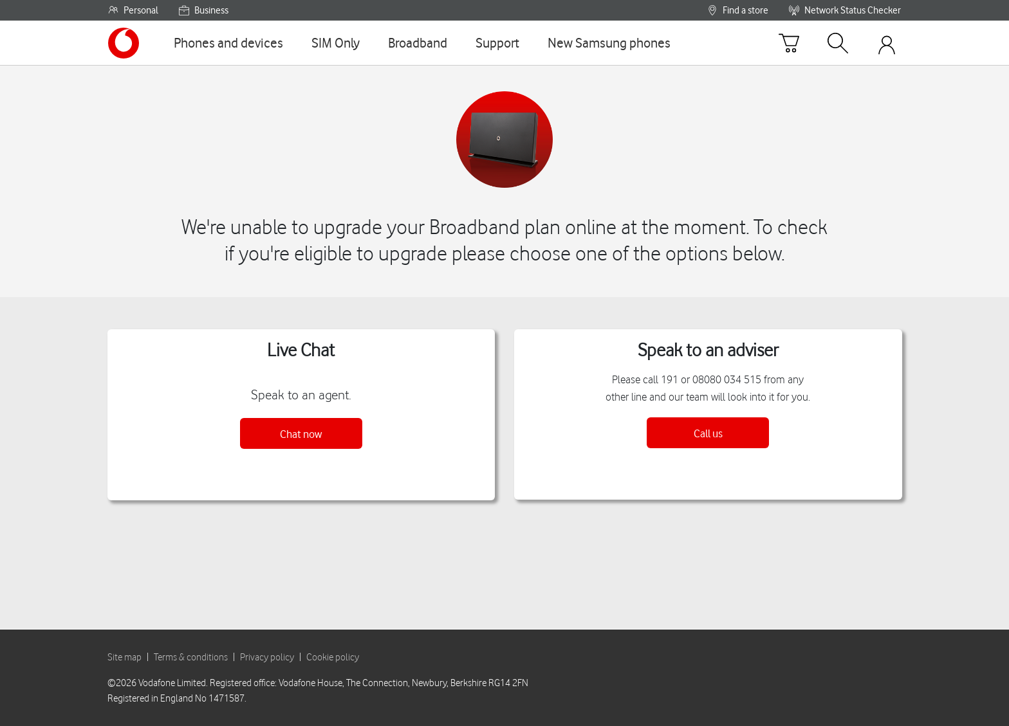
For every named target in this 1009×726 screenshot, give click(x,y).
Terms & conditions (191, 656)
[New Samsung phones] (609, 43)
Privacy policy (267, 656)
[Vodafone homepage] (123, 43)
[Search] (838, 43)
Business (203, 10)
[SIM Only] (336, 43)
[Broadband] (417, 43)
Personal (133, 10)
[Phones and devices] (228, 43)
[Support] (497, 43)
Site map (124, 656)
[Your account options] (887, 43)
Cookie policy (332, 656)
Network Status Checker (845, 10)
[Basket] (789, 43)
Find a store (737, 10)
